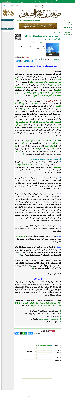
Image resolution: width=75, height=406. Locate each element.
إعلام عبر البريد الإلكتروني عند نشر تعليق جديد (43, 345)
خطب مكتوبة (67, 27)
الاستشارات (67, 32)
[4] (33, 268)
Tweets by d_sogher (55, 33)
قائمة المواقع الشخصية (67, 35)
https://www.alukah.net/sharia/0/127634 (49, 319)
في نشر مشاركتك (10, 22)
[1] (24, 154)
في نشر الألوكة (10, 24)
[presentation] (49, 384)
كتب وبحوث (67, 22)
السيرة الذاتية (67, 20)
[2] (50, 242)
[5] (48, 292)
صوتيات (68, 30)
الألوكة (28, 396)
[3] (20, 255)
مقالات (68, 25)
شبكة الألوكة (37, 20)
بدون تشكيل (38, 59)
